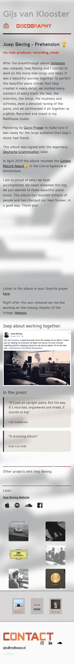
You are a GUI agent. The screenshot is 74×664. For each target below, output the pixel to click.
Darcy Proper (34, 127)
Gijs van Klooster (36, 14)
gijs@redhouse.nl (14, 647)
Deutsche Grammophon (21, 152)
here (6, 293)
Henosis (20, 313)
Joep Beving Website (16, 497)
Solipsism (58, 63)
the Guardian (18, 422)
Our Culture (18, 446)
